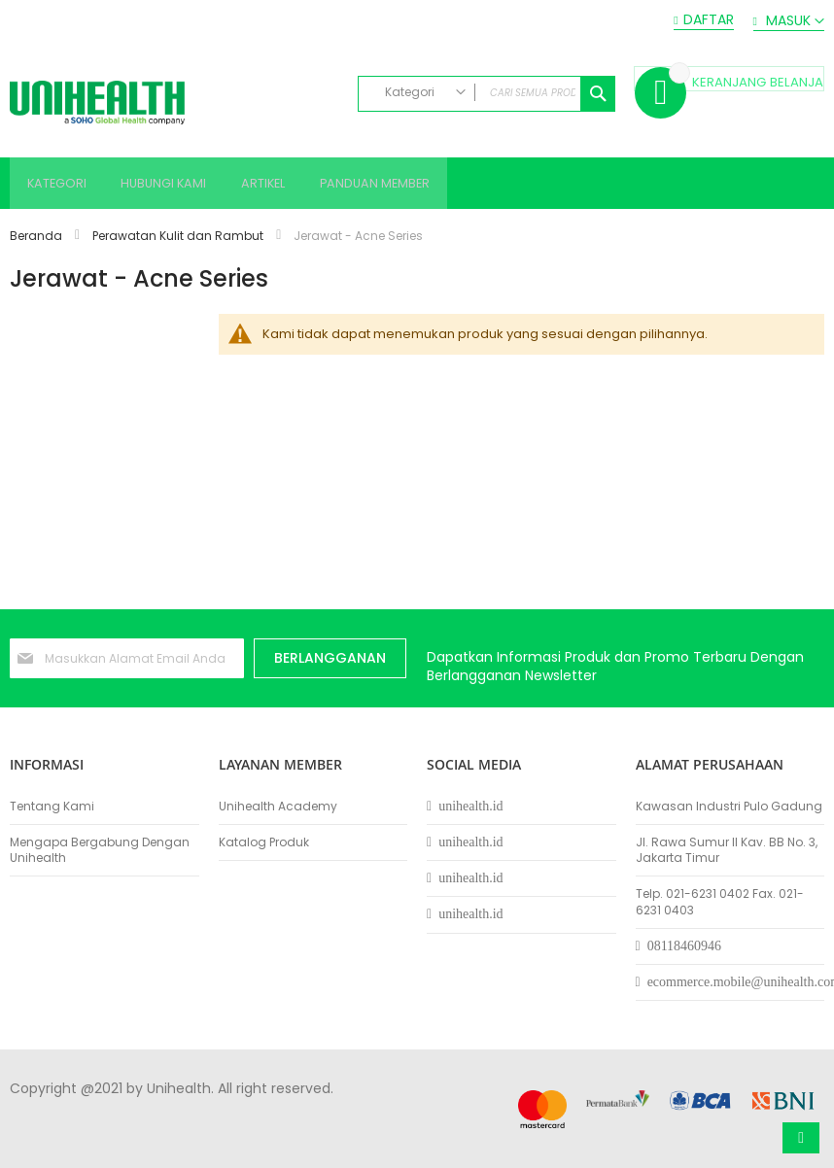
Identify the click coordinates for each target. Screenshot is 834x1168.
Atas (800, 1137)
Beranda (37, 238)
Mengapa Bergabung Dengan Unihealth (100, 850)
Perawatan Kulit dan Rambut (179, 238)
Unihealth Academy (278, 806)
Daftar (708, 20)
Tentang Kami (52, 806)
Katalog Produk (264, 842)
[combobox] (487, 94)
